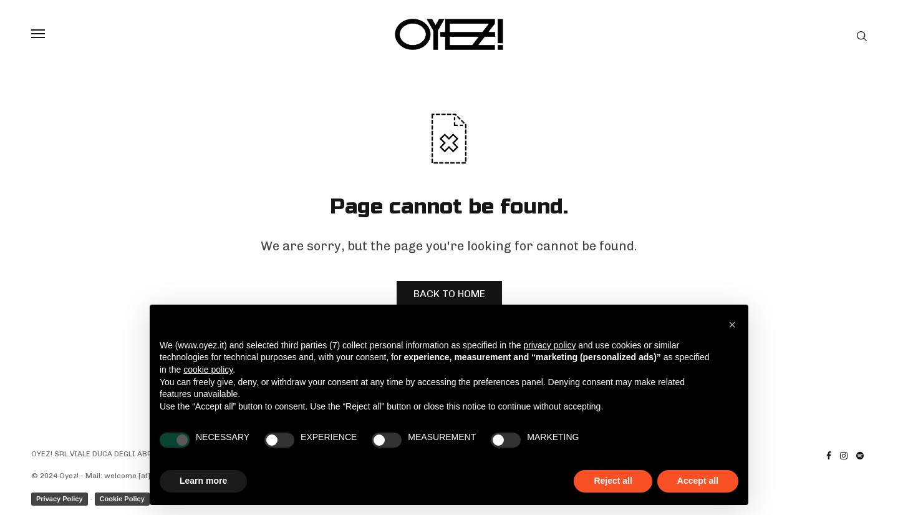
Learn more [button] (203, 481)
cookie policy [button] (208, 370)
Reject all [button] (613, 481)
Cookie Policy (122, 499)
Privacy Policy (59, 499)
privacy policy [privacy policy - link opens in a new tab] (549, 345)
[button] (732, 325)
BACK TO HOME (449, 294)
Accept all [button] (697, 481)
